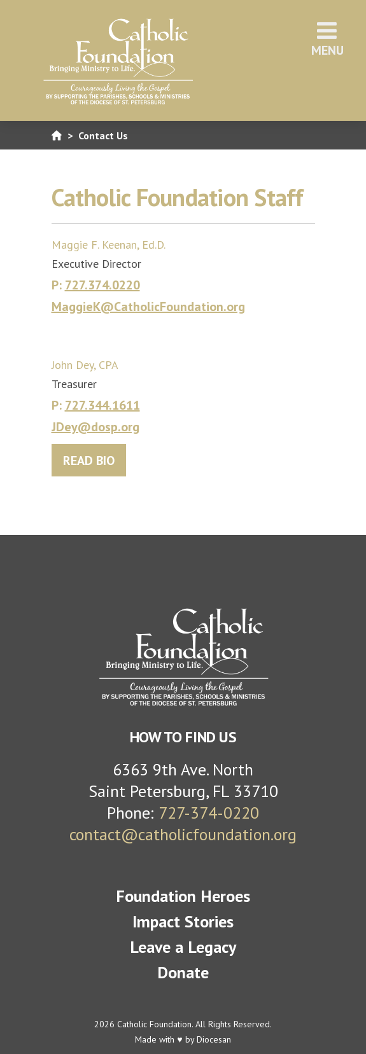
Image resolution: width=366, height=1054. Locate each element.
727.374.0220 (102, 285)
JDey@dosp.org (95, 427)
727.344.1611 (102, 405)
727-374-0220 (208, 812)
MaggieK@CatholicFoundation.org (148, 306)
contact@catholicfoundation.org (183, 834)
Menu (327, 39)
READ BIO (89, 460)
